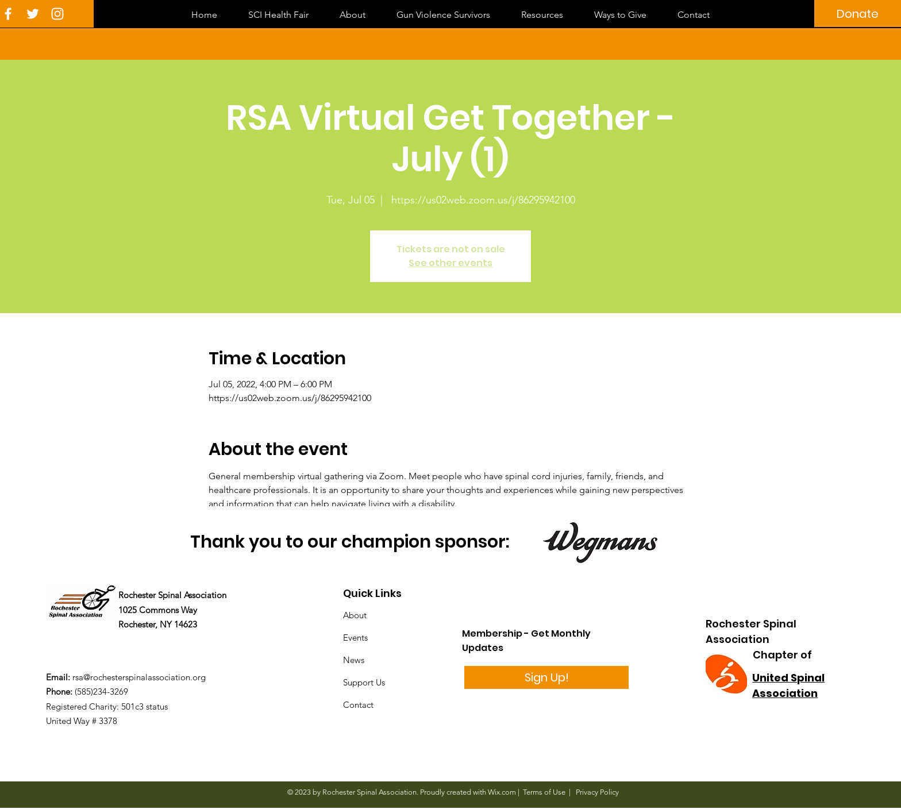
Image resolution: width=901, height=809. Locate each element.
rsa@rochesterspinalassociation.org (139, 677)
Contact (358, 704)
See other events (450, 262)
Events (355, 637)
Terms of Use (544, 792)
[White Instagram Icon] (57, 14)
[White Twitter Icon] (33, 14)
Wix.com (502, 792)
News (353, 659)
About (355, 615)
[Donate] (857, 13)
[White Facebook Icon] (8, 14)
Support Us (364, 682)
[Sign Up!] (546, 677)
